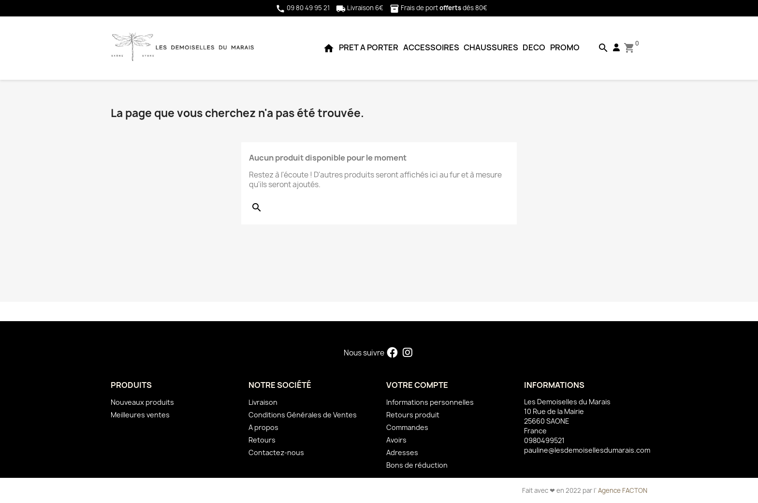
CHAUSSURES (491, 47)
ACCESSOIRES (431, 47)
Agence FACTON (622, 490)
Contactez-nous (276, 452)
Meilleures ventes (140, 414)
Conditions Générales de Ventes (302, 414)
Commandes (407, 427)
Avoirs (396, 439)
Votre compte (417, 385)
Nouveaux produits (142, 402)
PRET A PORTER (368, 47)
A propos (263, 427)
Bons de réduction (417, 465)
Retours (262, 439)
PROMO (565, 47)
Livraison (262, 402)
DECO (534, 47)
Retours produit (412, 414)
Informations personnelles (430, 402)
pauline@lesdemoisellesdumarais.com (587, 450)
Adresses (402, 452)
